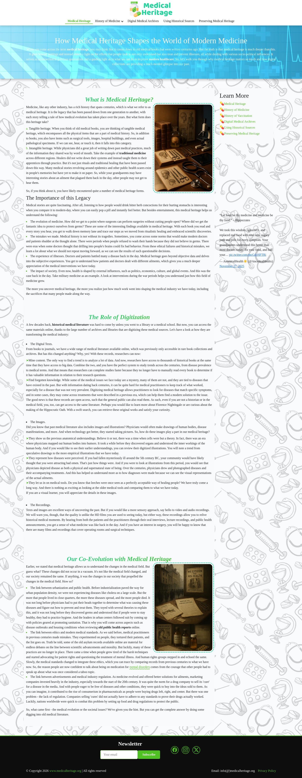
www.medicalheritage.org (65, 770)
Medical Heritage (78, 21)
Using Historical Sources (179, 21)
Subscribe (148, 754)
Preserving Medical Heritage (217, 21)
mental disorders (139, 667)
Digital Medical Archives (143, 21)
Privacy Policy (267, 770)
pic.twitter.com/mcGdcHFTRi (247, 254)
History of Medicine (109, 21)
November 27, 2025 (232, 266)
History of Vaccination (238, 115)
